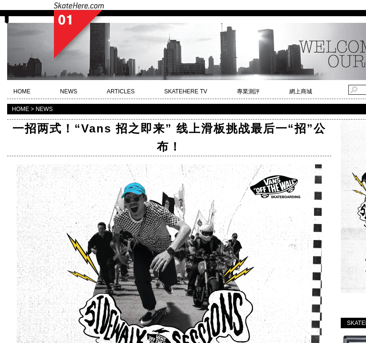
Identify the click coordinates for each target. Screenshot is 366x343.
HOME (21, 91)
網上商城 (300, 91)
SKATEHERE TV (185, 91)
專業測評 (248, 91)
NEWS (68, 91)
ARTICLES (120, 91)
